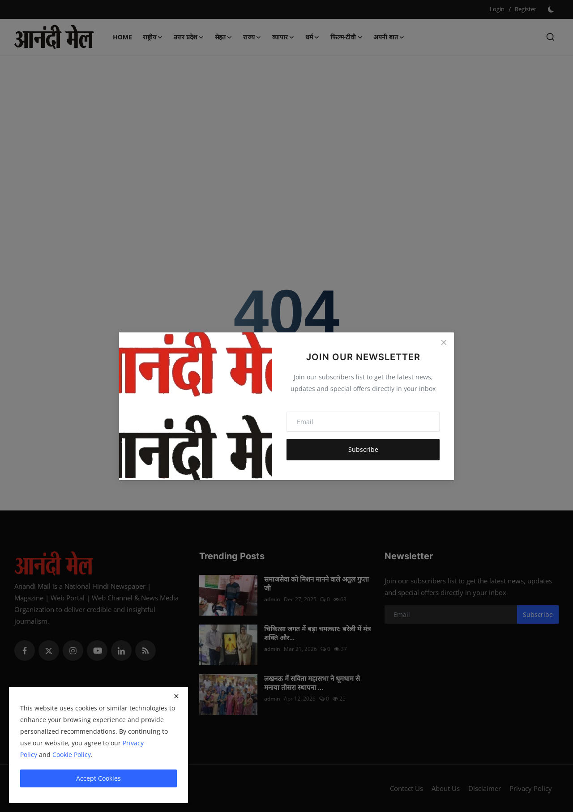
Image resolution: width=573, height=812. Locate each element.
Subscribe (363, 449)
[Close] (443, 342)
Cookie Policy (71, 754)
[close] (176, 696)
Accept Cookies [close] (98, 778)
